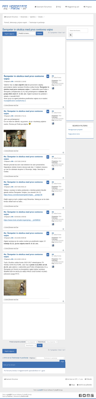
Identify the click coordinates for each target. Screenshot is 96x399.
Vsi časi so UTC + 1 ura (74, 379)
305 (12, 81)
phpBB (40, 390)
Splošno (33, 17)
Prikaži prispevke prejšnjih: (24, 342)
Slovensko (24, 17)
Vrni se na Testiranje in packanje (16, 358)
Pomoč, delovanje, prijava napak (15, 22)
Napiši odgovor (9, 34)
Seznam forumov (43, 6)
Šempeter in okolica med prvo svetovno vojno (27, 29)
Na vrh (63, 107)
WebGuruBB (24, 396)
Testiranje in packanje (37, 22)
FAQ (58, 6)
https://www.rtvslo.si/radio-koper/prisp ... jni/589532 (22, 220)
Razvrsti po (48, 342)
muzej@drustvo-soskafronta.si (15, 101)
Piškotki (88, 379)
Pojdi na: (32, 358)
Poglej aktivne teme (74, 134)
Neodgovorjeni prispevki (75, 129)
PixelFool (9, 396)
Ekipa (72, 385)
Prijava (88, 6)
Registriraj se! (72, 6)
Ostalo (40, 17)
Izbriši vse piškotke (84, 385)
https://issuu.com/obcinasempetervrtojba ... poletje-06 (23, 195)
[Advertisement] (34, 54)
